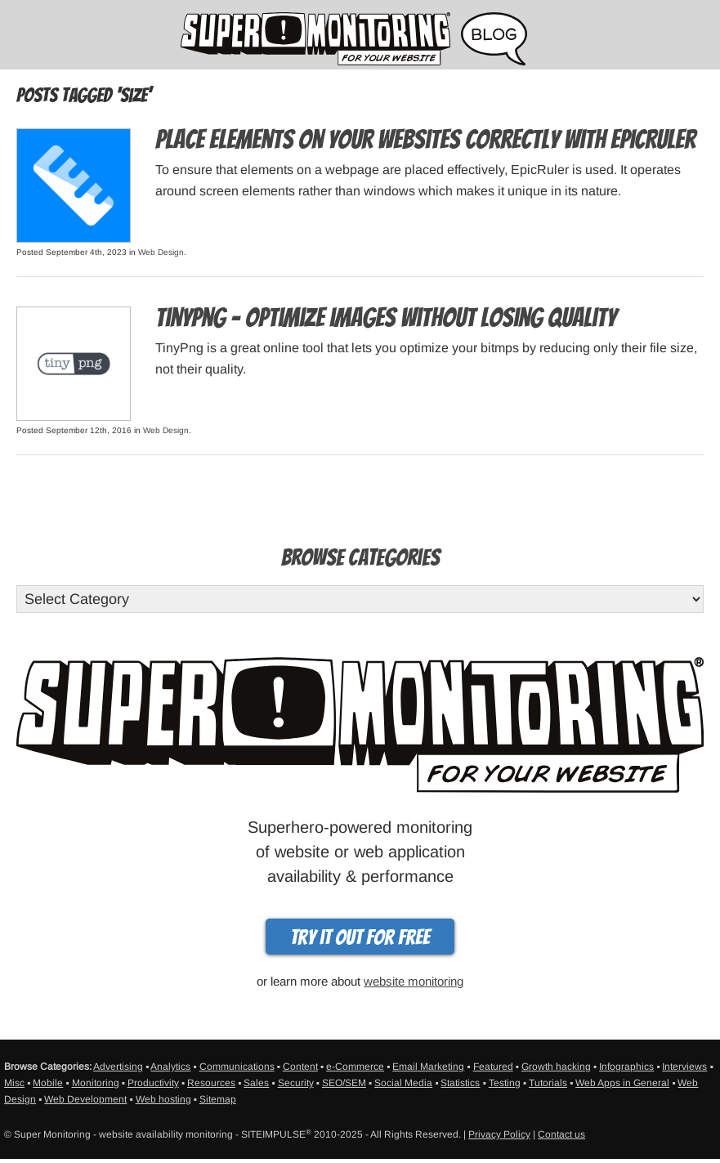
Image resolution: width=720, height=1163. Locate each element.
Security (296, 1083)
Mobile (48, 1083)
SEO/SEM (344, 1083)
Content (300, 1066)
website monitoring (413, 981)
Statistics (460, 1083)
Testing (505, 1083)
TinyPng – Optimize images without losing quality (385, 318)
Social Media (403, 1083)
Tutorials (548, 1083)
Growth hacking (556, 1066)
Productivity (153, 1083)
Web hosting (163, 1099)
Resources (211, 1083)
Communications (237, 1066)
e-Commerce (355, 1066)
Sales (256, 1083)
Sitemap (217, 1099)
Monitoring (95, 1083)
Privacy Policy (499, 1134)
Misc (14, 1083)
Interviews (684, 1066)
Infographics (626, 1066)
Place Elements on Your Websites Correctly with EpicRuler (425, 140)
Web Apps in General (622, 1083)
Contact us (561, 1134)
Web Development (85, 1099)
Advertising (118, 1066)
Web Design (161, 252)
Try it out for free (360, 937)
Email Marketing (428, 1066)
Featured (493, 1066)
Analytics (170, 1066)
